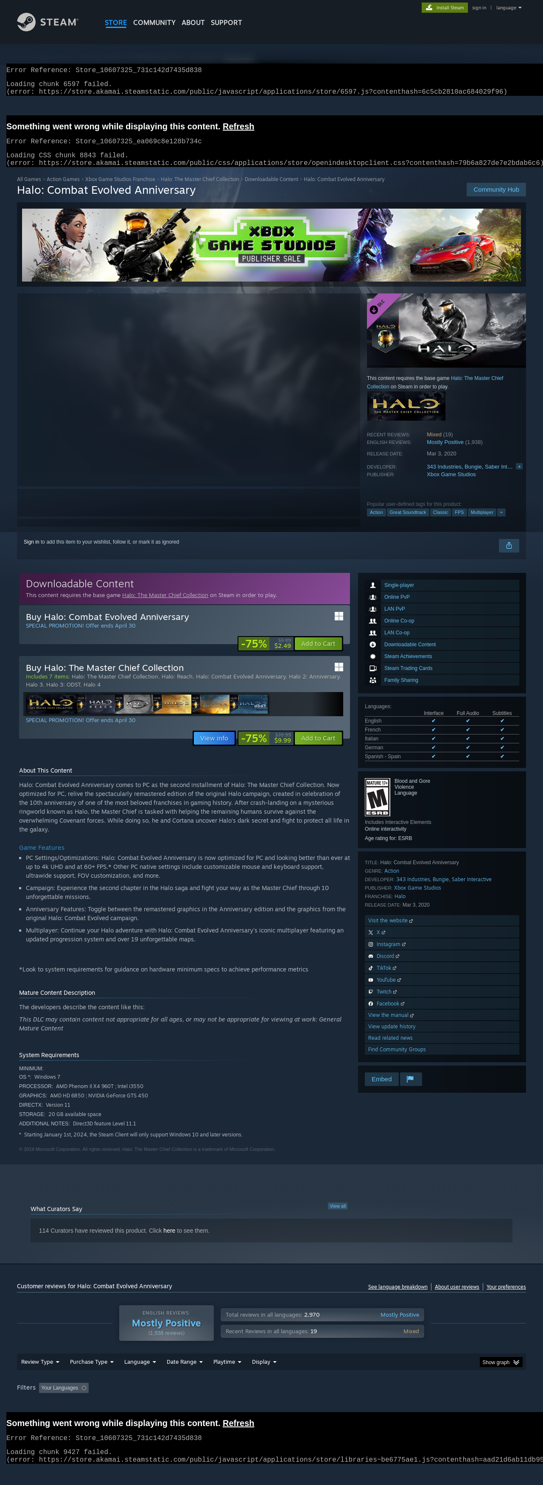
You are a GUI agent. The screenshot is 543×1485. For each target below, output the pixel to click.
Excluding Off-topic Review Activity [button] (145, 1404)
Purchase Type (88, 1377)
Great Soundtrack (408, 522)
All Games (29, 189)
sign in (479, 8)
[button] (318, 654)
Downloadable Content (271, 189)
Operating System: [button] (343, 1404)
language (506, 8)
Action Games (63, 189)
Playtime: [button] (211, 1404)
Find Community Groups (397, 1059)
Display (261, 1377)
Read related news (390, 1048)
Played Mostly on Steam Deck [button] (272, 1404)
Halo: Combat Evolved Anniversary (240, 686)
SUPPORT (226, 22)
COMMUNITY (154, 22)
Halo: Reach (177, 686)
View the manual (391, 1025)
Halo (400, 906)
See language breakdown (398, 1297)
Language (137, 1377)
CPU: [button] (387, 1404)
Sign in (31, 552)
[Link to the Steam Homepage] (54, 29)
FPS (459, 522)
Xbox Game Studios (451, 484)
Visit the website (391, 930)
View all (338, 1216)
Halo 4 (92, 694)
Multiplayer (482, 522)
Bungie (473, 477)
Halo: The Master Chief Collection (200, 189)
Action (376, 522)
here (169, 1240)
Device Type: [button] (452, 1404)
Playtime (224, 1377)
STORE (116, 22)
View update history (392, 1036)
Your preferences (506, 1297)
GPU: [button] (415, 1404)
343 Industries (444, 477)
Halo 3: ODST (63, 694)
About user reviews (457, 1297)
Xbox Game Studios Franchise (120, 189)
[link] (266, 654)
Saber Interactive (505, 477)
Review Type (37, 1377)
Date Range (181, 1377)
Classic (440, 522)
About (193, 22)
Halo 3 (34, 694)
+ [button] (501, 522)
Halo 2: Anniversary (314, 686)
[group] (271, 1404)
